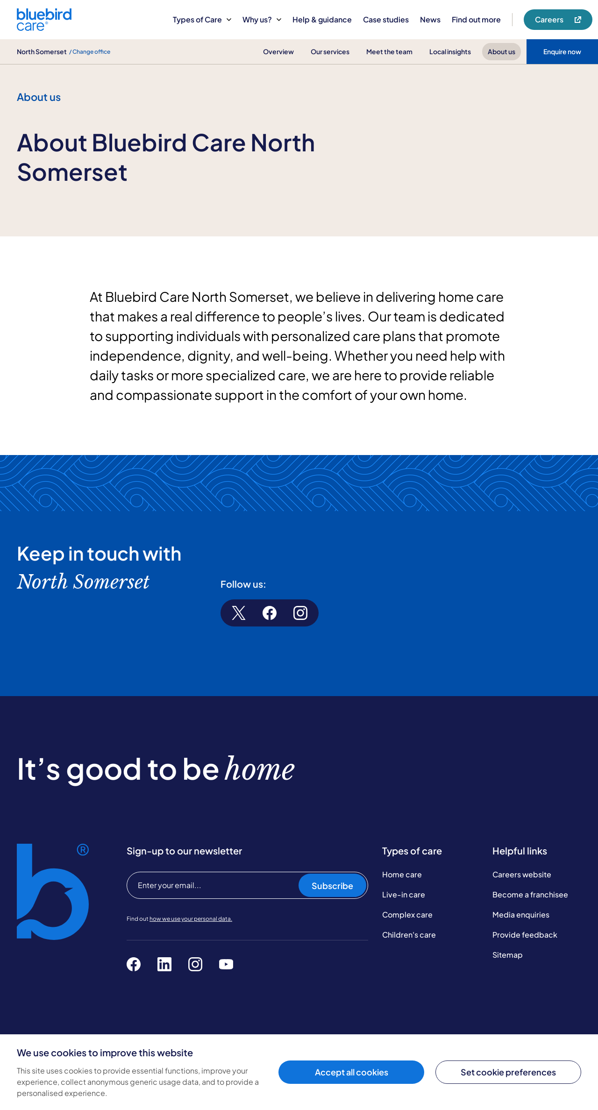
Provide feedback (524, 934)
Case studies (386, 19)
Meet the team (389, 51)
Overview (278, 51)
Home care (402, 874)
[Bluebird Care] (44, 27)
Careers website (521, 874)
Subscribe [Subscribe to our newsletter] (332, 885)
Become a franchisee (530, 894)
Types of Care (202, 19)
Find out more (476, 19)
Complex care (407, 914)
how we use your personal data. (191, 918)
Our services (330, 51)
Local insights (450, 51)
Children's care (409, 934)
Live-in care (403, 894)
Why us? (261, 19)
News (430, 19)
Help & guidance (322, 19)
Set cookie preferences (508, 1072)
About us (501, 51)
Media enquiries (520, 914)
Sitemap (507, 955)
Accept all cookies (351, 1072)
